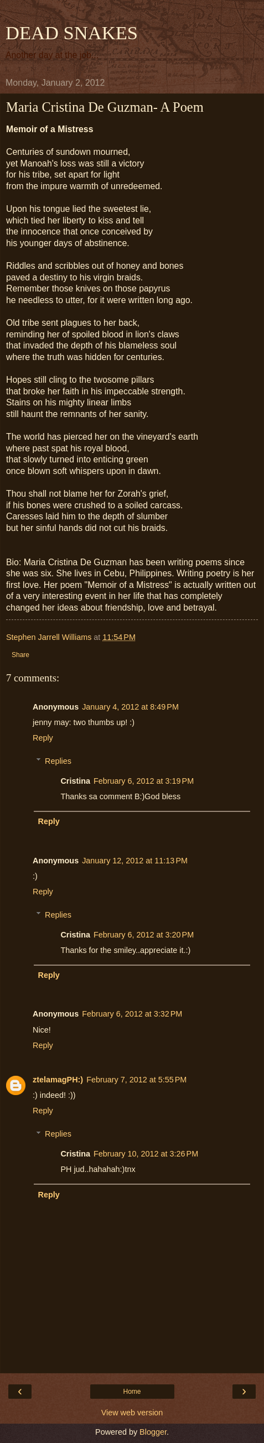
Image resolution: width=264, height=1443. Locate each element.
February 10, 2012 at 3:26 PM (146, 1153)
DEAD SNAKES (72, 32)
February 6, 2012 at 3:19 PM (144, 781)
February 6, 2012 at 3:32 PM (132, 1013)
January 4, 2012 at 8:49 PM (130, 706)
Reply (43, 737)
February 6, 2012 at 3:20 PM (144, 934)
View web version (132, 1412)
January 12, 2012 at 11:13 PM (135, 860)
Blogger (153, 1432)
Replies (58, 761)
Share (20, 655)
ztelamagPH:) (58, 1079)
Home (132, 1391)
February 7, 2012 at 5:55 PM (136, 1079)
